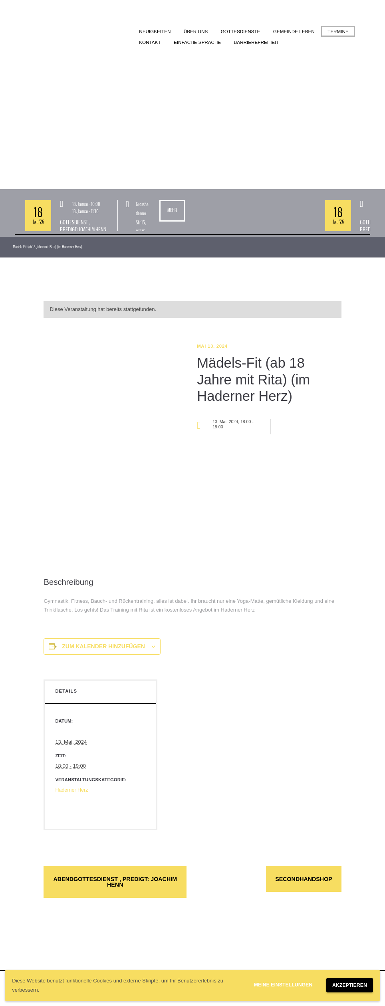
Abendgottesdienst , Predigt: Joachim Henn (115, 883)
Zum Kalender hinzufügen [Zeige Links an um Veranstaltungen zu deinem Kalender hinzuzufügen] (103, 647)
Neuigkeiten (155, 31)
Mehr (172, 211)
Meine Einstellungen (279, 985)
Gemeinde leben (299, 31)
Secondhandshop (296, 880)
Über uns (197, 31)
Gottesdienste (244, 31)
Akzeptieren (348, 985)
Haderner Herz (72, 791)
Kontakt (186, 43)
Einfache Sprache (234, 43)
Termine (150, 43)
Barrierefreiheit (295, 43)
